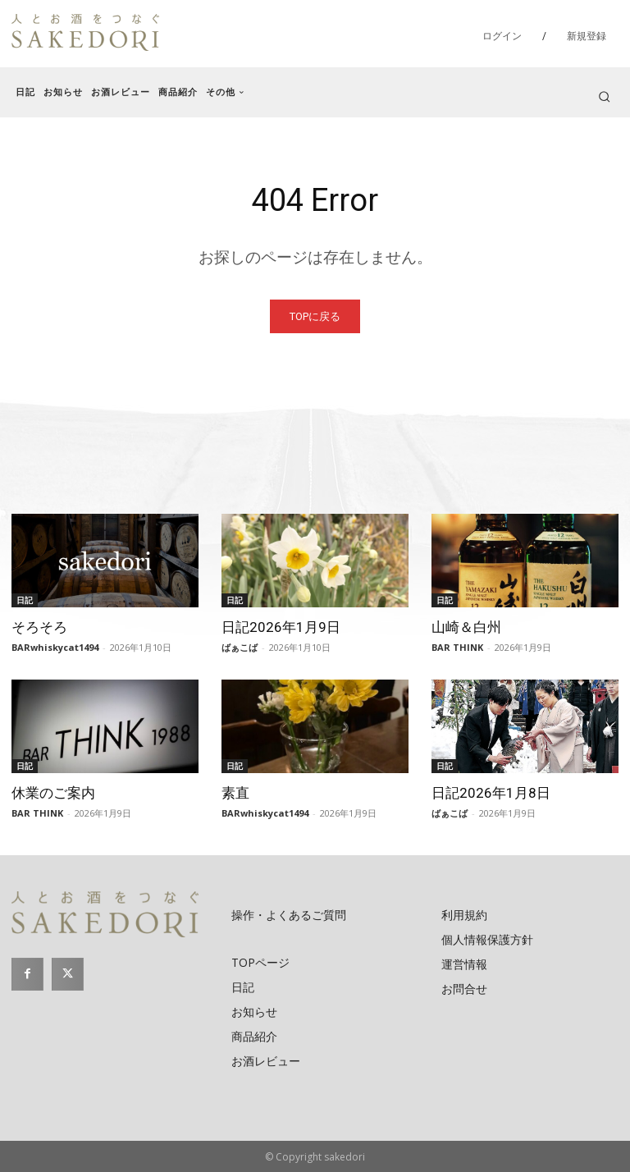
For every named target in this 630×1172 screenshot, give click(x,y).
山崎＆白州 (466, 627)
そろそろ (39, 627)
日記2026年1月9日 (280, 627)
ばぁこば (239, 647)
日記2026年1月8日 (490, 793)
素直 (235, 793)
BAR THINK (457, 647)
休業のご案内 (53, 793)
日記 (24, 600)
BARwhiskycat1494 (54, 647)
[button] (604, 96)
